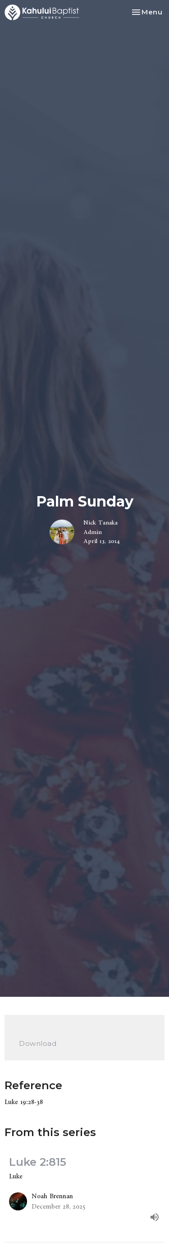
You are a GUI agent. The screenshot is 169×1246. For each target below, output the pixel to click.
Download (37, 1043)
